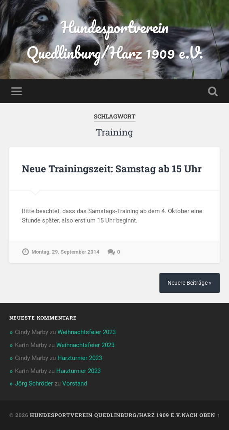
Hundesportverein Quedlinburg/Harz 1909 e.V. (114, 39)
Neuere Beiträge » (190, 283)
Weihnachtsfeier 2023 (86, 332)
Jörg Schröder (34, 383)
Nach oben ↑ (201, 415)
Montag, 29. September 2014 (66, 252)
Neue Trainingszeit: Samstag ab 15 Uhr (111, 168)
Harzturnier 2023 (79, 358)
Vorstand (74, 383)
